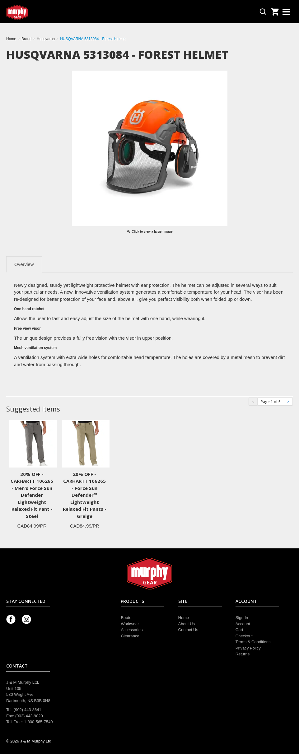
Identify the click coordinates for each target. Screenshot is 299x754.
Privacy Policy (248, 648)
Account (243, 623)
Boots (126, 617)
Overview (24, 264)
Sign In (242, 617)
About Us (186, 623)
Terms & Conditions (253, 642)
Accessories (131, 629)
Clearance (130, 636)
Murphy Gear (32, 12)
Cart (239, 629)
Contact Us (188, 629)
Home (183, 617)
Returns (243, 654)
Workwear (130, 623)
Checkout (244, 636)
